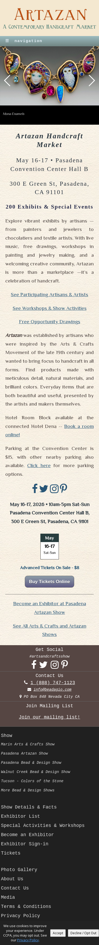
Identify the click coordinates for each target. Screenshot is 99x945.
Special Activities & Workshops (43, 825)
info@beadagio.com (53, 690)
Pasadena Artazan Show (24, 753)
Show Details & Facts (29, 807)
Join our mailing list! (49, 717)
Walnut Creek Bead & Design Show (35, 772)
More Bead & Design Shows (28, 790)
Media (8, 897)
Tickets (11, 853)
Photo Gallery (19, 869)
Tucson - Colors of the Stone (32, 781)
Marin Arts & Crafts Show (28, 744)
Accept (58, 933)
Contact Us (15, 888)
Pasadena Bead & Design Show (31, 763)
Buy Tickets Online (49, 581)
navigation (23, 41)
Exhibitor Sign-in (25, 844)
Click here (38, 465)
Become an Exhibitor (27, 834)
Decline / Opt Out (83, 933)
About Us (12, 879)
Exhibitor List (20, 816)
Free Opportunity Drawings (49, 321)
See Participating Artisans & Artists (49, 294)
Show (6, 735)
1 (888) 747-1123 (52, 682)
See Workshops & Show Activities (50, 308)
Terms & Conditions (26, 906)
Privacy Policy (20, 915)
